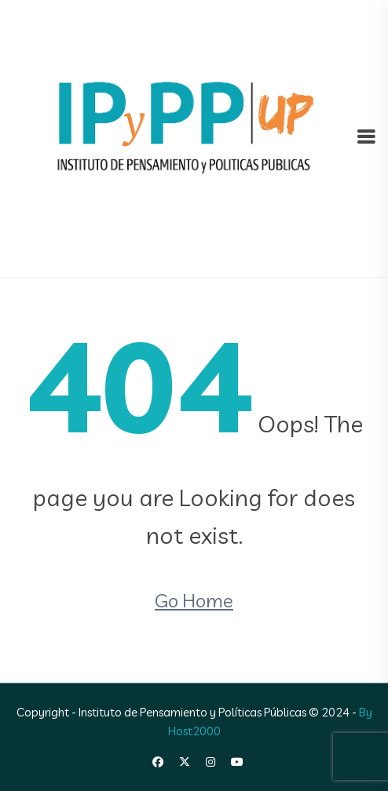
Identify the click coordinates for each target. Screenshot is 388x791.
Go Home (194, 600)
